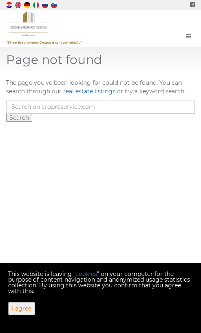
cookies (86, 274)
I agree (21, 308)
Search (19, 117)
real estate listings (89, 91)
